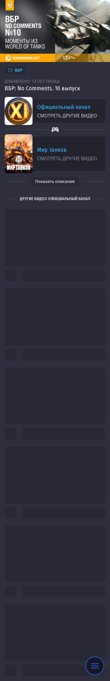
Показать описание (55, 181)
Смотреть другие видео (67, 115)
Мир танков (52, 149)
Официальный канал (63, 106)
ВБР (15, 70)
